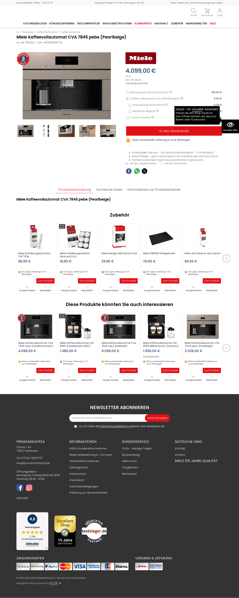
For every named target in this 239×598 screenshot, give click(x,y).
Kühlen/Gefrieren (61, 23)
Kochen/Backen (35, 23)
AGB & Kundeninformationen (88, 449)
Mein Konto (129, 461)
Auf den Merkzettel (173, 163)
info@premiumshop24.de (33, 463)
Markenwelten (196, 23)
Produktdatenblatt (151, 357)
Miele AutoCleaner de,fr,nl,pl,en (203, 253)
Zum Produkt (45, 281)
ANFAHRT (22, 498)
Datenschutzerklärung (114, 426)
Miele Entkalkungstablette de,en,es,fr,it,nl (75, 255)
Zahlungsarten (78, 468)
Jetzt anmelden (157, 418)
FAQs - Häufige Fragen (137, 449)
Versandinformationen (84, 461)
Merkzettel (45, 289)
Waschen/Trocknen (117, 23)
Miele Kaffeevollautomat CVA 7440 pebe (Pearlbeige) (202, 344)
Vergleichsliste (27, 289)
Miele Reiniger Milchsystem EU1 (119, 253)
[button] (227, 258)
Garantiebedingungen (83, 486)
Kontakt (180, 449)
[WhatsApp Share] (137, 171)
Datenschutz (77, 474)
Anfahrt (180, 455)
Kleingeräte (143, 23)
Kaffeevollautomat (71, 32)
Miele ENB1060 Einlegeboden (159, 253)
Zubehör (177, 23)
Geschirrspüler (88, 23)
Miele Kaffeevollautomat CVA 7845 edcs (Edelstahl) (118, 344)
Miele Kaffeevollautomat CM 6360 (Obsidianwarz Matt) (76, 344)
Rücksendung (131, 455)
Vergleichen (130, 468)
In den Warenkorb (174, 131)
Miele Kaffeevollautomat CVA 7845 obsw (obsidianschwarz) (35, 344)
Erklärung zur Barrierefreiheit (88, 493)
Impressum (76, 480)
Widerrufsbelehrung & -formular (90, 455)
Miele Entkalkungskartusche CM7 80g (34, 255)
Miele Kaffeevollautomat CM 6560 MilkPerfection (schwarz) (161, 344)
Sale (213, 23)
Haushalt (161, 23)
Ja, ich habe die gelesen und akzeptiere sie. (121, 426)
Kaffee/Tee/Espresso (47, 32)
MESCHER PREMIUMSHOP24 (40, 578)
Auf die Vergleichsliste (141, 163)
